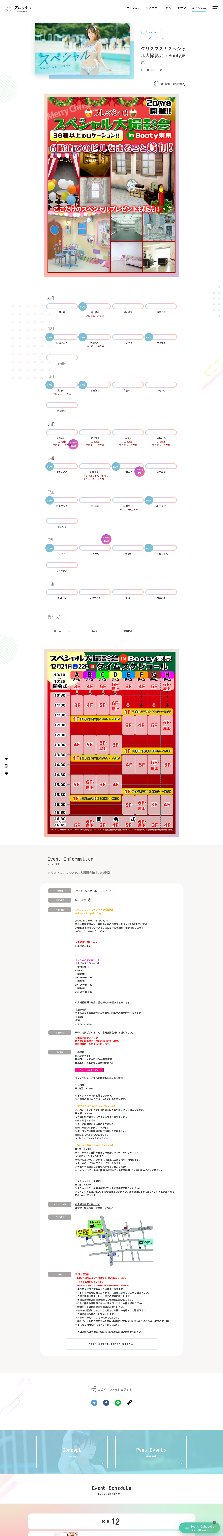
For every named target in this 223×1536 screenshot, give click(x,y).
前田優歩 (95, 390)
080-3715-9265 (97, 1331)
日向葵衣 (128, 342)
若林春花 (95, 506)
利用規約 (112, 1344)
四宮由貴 (161, 598)
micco (128, 553)
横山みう (61, 390)
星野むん (161, 438)
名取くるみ (62, 472)
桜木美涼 (128, 312)
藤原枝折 (128, 631)
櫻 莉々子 (161, 506)
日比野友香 (62, 342)
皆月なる (128, 472)
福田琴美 (161, 472)
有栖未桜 (61, 411)
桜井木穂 (95, 553)
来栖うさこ (95, 472)
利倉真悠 (95, 342)
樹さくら (61, 526)
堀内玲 (61, 312)
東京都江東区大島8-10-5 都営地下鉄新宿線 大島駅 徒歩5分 (94, 1206)
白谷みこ (128, 390)
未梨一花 (61, 598)
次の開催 (177, 83)
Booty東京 (80, 900)
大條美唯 (161, 342)
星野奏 (61, 553)
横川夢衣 (95, 312)
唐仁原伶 (95, 438)
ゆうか (128, 438)
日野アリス (62, 506)
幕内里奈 (61, 363)
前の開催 (165, 83)
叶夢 (128, 598)
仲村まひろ (128, 506)
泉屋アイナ (95, 598)
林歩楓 (161, 390)
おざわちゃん (161, 553)
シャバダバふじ (83, 945)
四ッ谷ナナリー (62, 631)
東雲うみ (161, 312)
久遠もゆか (62, 438)
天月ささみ (62, 571)
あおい (95, 631)
